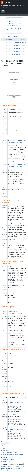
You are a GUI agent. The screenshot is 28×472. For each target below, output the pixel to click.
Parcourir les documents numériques (12, 454)
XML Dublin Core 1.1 (7, 459)
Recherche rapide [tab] (12, 36)
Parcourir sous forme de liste (10, 452)
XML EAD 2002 (5, 461)
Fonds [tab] (3, 36)
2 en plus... (6, 57)
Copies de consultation (10, 397)
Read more (11, 161)
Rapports (4, 450)
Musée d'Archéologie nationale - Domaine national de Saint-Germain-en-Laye (17, 142)
